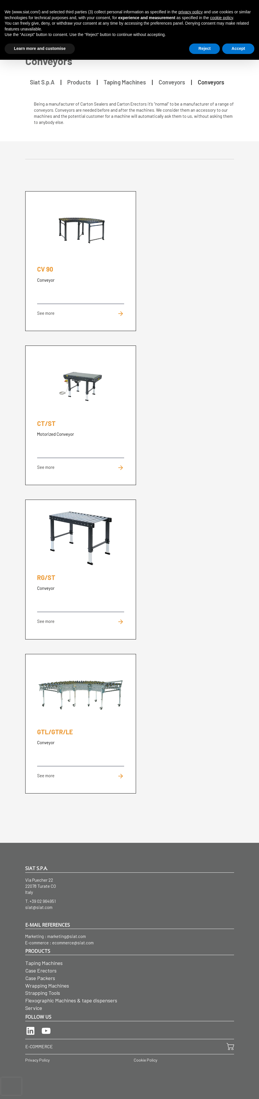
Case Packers (40, 978)
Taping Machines (44, 963)
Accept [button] (238, 48)
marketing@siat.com (66, 936)
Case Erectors (41, 970)
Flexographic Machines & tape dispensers (71, 1000)
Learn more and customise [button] (40, 48)
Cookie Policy (145, 1060)
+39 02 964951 (43, 901)
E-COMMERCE (39, 1046)
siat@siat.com (38, 907)
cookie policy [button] (221, 17)
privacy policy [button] (190, 12)
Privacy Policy (37, 1060)
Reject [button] (204, 48)
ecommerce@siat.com (73, 942)
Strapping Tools (42, 993)
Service (33, 1008)
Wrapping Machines (47, 985)
